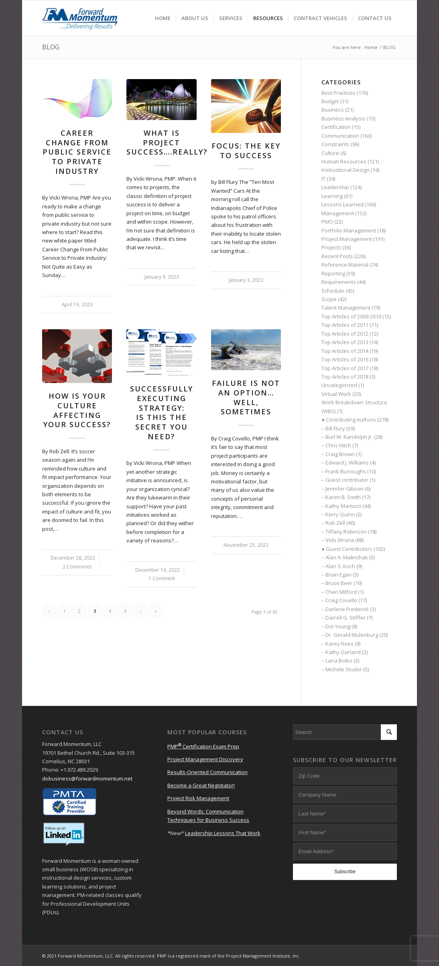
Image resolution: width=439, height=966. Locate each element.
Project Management (346, 239)
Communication (340, 135)
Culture (330, 153)
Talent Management (345, 307)
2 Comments (77, 566)
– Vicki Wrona (337, 540)
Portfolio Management (348, 230)
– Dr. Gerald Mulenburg (349, 634)
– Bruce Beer (336, 583)
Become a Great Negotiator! (201, 785)
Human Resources (343, 161)
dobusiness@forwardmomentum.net (87, 778)
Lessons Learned (342, 204)
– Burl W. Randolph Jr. (347, 436)
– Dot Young (335, 626)
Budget (330, 101)
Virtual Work (336, 393)
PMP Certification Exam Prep (203, 746)
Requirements (338, 281)
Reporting (333, 273)
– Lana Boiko (336, 660)
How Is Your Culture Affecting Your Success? (77, 410)
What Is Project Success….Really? (167, 142)
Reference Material (344, 264)
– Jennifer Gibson (342, 488)
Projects (331, 247)
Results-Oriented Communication (207, 772)
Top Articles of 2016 (344, 359)
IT (323, 178)
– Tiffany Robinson (344, 531)
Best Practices (338, 92)
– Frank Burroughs (343, 471)
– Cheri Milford (339, 591)
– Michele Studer (341, 669)
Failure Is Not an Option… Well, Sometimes (246, 397)
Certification (336, 126)
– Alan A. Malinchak (344, 557)
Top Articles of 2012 (344, 333)
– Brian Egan (336, 574)
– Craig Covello (339, 600)
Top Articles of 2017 (344, 368)
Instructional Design (345, 169)
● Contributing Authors (348, 419)
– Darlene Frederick (345, 609)
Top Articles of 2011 (344, 324)
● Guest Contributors (346, 548)
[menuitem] (163, 18)
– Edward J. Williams (345, 462)
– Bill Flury (333, 428)
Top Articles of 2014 (344, 351)
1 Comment (161, 578)
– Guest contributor (344, 479)
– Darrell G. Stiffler (343, 617)
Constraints (335, 144)
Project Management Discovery (205, 759)
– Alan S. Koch (338, 566)
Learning (332, 196)
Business (332, 109)
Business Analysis (343, 118)
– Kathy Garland (341, 652)
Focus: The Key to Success (245, 150)
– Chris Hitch (336, 445)
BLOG (50, 47)
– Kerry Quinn (338, 514)
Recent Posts (337, 256)
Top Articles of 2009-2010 (351, 316)
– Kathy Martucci (341, 505)
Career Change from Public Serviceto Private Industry (77, 152)
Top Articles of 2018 (344, 376)
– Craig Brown (338, 454)
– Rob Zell (333, 522)
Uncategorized (339, 385)
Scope (329, 299)
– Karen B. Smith (341, 497)
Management (337, 213)
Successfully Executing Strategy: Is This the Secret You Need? (161, 412)
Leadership (335, 187)
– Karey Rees (337, 643)
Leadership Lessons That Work (222, 833)
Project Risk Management (198, 798)
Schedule (332, 290)
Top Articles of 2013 (344, 342)
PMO (327, 221)
